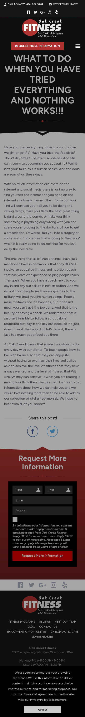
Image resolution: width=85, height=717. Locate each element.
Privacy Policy (39, 700)
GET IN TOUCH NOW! (63, 4)
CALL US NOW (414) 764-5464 (22, 4)
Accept (42, 709)
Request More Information (37, 46)
